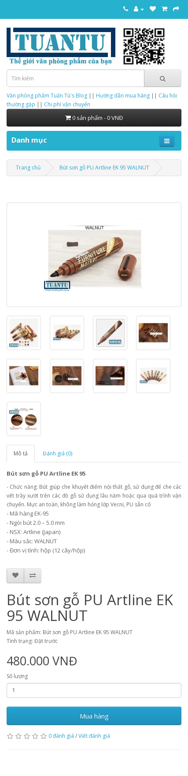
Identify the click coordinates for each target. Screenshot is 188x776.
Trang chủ (28, 167)
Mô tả (21, 453)
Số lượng (17, 676)
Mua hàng (94, 715)
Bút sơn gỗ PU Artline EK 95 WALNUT (104, 167)
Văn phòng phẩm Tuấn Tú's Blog (47, 95)
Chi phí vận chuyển (67, 104)
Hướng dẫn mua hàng (123, 95)
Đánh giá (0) (57, 453)
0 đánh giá (61, 736)
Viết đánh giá (94, 736)
